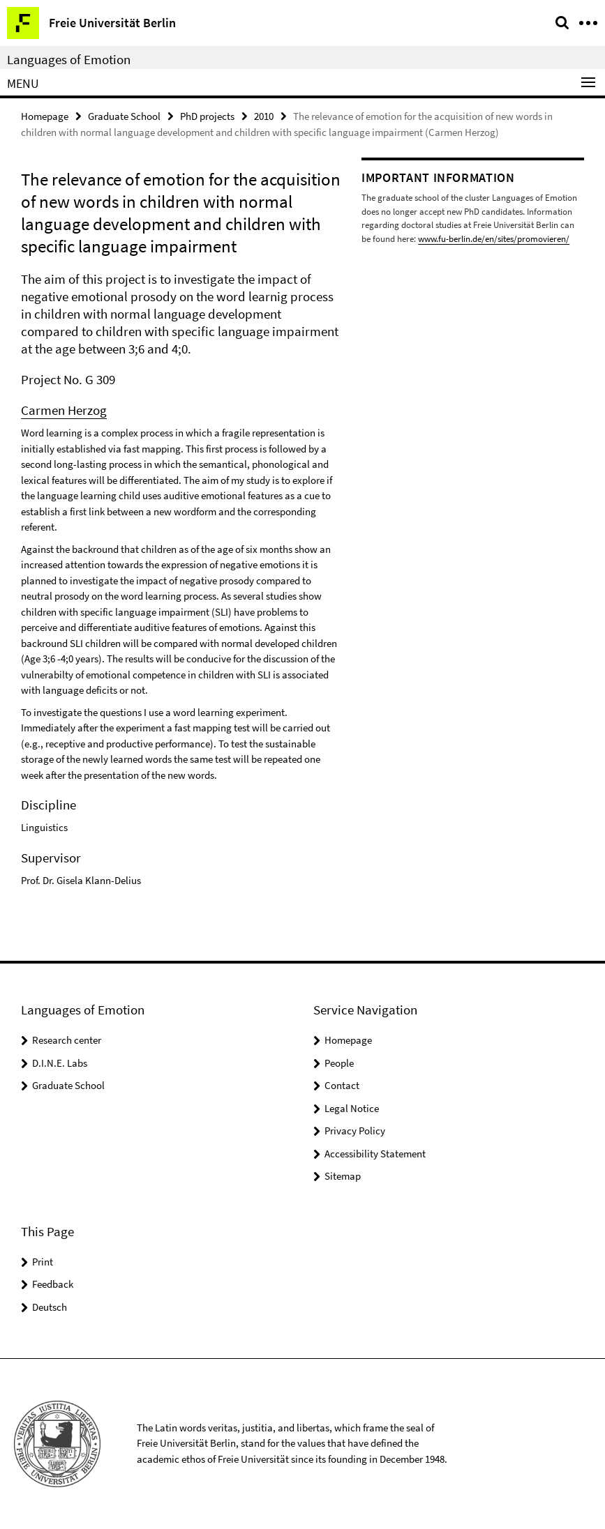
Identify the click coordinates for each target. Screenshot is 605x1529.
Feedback (52, 1284)
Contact (341, 1085)
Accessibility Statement (375, 1153)
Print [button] (42, 1261)
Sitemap (342, 1175)
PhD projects (207, 116)
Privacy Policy (354, 1130)
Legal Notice (351, 1108)
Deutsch (49, 1307)
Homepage (44, 116)
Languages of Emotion (68, 59)
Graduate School (124, 116)
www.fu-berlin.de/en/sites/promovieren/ (493, 239)
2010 (264, 116)
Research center (66, 1040)
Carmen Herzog (64, 410)
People (339, 1063)
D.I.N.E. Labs (59, 1063)
